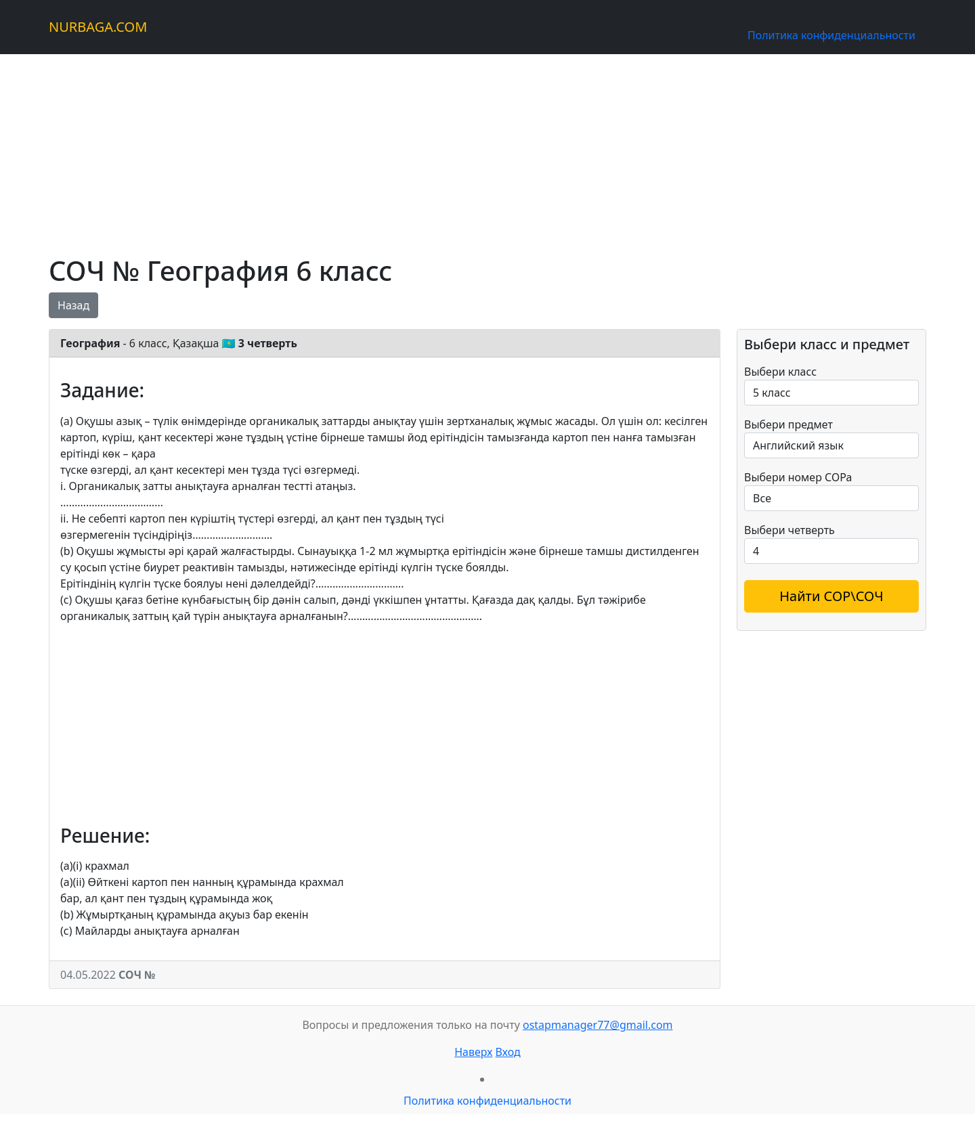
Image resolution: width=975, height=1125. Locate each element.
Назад (73, 305)
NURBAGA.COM (98, 27)
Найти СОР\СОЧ (831, 596)
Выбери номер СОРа (798, 477)
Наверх (473, 1051)
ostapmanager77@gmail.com (598, 1024)
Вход (508, 1051)
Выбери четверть (789, 530)
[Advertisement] (455, 149)
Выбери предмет (788, 424)
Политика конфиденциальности (831, 35)
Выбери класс (780, 371)
